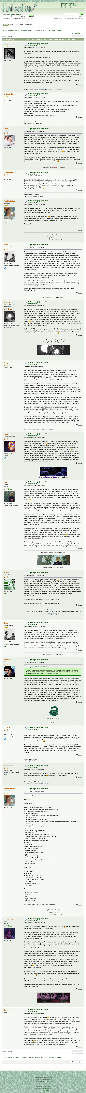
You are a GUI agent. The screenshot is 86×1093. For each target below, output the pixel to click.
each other (50, 297)
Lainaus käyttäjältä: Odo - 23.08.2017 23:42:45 (37, 667)
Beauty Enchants (55, 609)
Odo (33, 30)
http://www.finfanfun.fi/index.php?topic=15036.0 (36, 783)
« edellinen (74, 33)
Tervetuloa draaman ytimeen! (35, 89)
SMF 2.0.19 (31, 1074)
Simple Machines (45, 1074)
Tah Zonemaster (46, 1075)
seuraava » (80, 33)
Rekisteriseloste (44, 1083)
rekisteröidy (19, 14)
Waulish (7, 302)
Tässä (61, 580)
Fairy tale (7, 363)
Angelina (7, 659)
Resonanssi (8, 766)
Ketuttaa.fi (47, 1088)
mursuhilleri (8, 919)
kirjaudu (11, 14)
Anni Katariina (9, 201)
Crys (6, 434)
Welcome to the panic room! (54, 89)
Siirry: (68, 1061)
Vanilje (37, 30)
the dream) (55, 238)
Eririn (6, 244)
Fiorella (7, 728)
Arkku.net (49, 1086)
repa (5, 44)
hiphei (27, 611)
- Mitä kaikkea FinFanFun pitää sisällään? (68, 18)
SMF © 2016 (38, 1074)
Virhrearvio (8, 94)
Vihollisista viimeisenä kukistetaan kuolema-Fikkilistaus (38, 429)
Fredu (6, 572)
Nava (6, 128)
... (8, 36)
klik (53, 1005)
